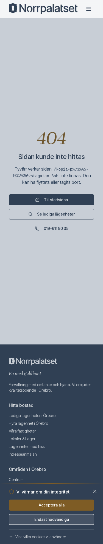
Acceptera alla (52, 505)
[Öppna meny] (88, 8)
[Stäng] (95, 491)
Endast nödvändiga (51, 519)
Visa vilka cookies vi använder (37, 536)
